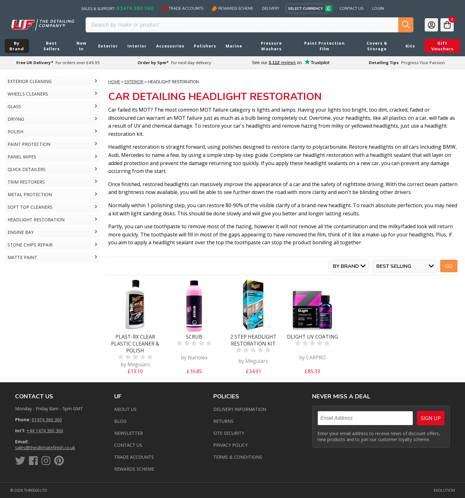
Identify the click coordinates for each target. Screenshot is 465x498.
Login (378, 8)
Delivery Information (239, 409)
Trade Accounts (182, 8)
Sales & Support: (117, 8)
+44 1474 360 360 (44, 431)
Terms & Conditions (237, 457)
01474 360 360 (47, 420)
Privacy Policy (230, 445)
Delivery (270, 8)
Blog (120, 421)
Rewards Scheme (232, 8)
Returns (223, 421)
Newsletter (128, 433)
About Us (125, 409)
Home (114, 82)
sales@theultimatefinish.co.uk (45, 448)
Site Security (228, 433)
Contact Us (351, 8)
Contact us (128, 445)
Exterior (134, 82)
